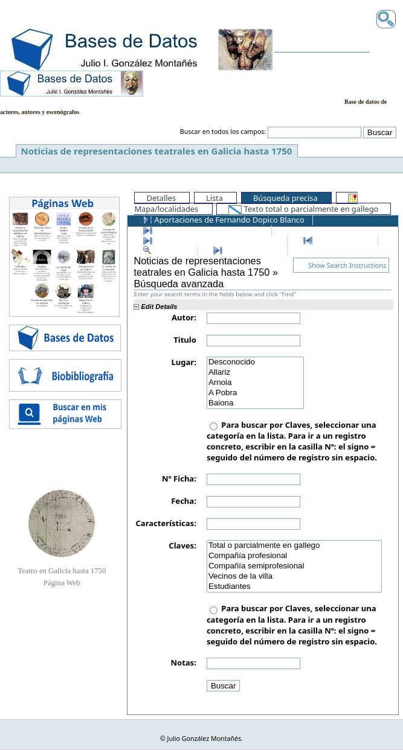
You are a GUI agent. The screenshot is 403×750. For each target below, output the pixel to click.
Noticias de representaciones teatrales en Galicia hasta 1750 (156, 151)
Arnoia (255, 383)
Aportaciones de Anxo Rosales (203, 229)
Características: (165, 523)
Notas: (183, 662)
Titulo (184, 339)
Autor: (184, 317)
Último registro (246, 249)
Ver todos (166, 249)
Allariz (255, 372)
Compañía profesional (294, 556)
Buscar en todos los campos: (223, 131)
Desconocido (255, 362)
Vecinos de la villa (294, 576)
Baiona (255, 403)
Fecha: (183, 500)
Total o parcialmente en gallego (294, 546)
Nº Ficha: (179, 478)
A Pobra (255, 393)
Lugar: (184, 362)
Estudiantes (294, 587)
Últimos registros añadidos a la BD (211, 239)
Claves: (182, 545)
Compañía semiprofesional (294, 566)
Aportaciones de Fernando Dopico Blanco (224, 219)
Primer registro (336, 239)
